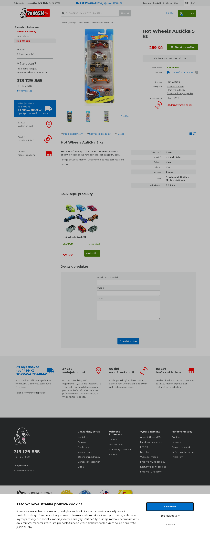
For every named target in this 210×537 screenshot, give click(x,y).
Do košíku (92, 253)
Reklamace (84, 447)
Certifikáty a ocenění (120, 449)
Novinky (144, 452)
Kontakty (83, 437)
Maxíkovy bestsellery (151, 442)
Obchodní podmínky (89, 457)
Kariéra (113, 454)
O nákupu (167, 3)
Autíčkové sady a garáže (180, 93)
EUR (193, 3)
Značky (20, 49)
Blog (176, 3)
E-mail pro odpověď (107, 277)
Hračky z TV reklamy (150, 471)
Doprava (82, 442)
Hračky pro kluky (176, 90)
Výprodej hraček (149, 457)
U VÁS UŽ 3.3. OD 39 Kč (182, 72)
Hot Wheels (23, 40)
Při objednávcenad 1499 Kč (33, 108)
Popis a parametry (73, 133)
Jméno (100, 288)
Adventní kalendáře (150, 437)
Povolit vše (170, 506)
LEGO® (144, 447)
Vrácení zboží (85, 452)
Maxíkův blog (116, 444)
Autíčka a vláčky (26, 31)
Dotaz (120, 133)
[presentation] (128, 327)
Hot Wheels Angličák (74, 237)
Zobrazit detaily (169, 515)
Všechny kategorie (28, 27)
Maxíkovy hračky (68, 23)
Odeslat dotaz (128, 341)
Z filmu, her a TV (25, 54)
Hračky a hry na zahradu (152, 461)
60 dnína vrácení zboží (26, 139)
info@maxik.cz (24, 90)
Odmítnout (170, 524)
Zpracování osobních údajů (89, 464)
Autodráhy (23, 36)
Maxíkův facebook (24, 470)
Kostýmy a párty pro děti (152, 466)
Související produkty (100, 133)
